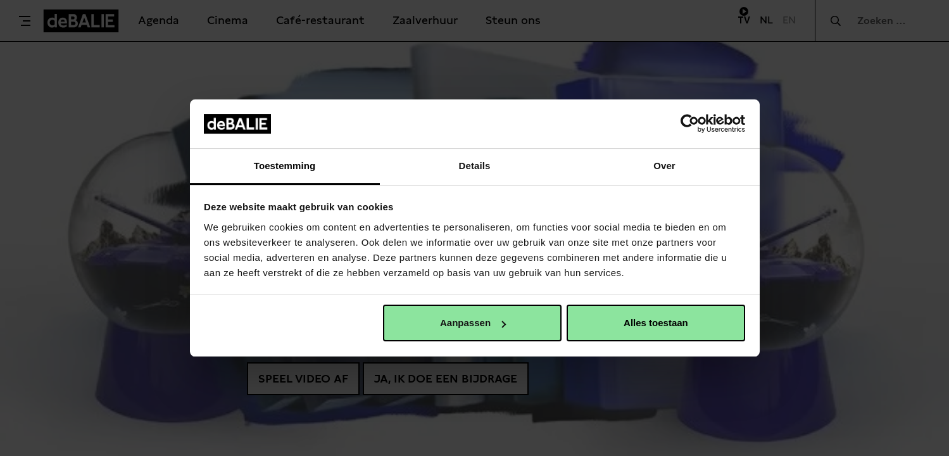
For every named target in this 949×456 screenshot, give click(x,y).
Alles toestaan (656, 322)
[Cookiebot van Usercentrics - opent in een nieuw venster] (689, 123)
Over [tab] (664, 165)
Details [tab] (475, 165)
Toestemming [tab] (285, 165)
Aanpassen (473, 322)
